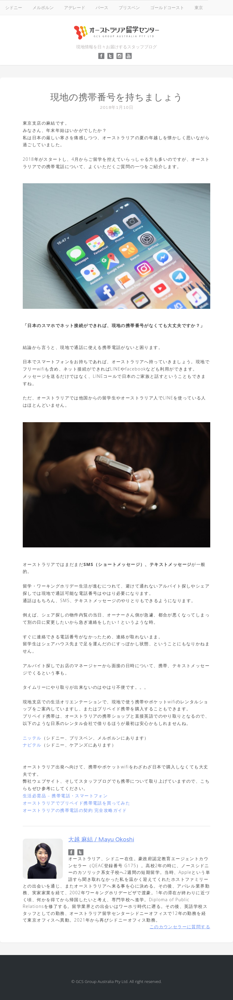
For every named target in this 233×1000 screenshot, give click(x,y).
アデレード (74, 7)
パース (102, 7)
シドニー (13, 7)
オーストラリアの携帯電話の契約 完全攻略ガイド (75, 810)
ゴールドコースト (167, 7)
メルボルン (43, 7)
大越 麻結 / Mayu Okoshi (101, 839)
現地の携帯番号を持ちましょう (116, 97)
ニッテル (32, 738)
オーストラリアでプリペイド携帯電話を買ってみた (76, 803)
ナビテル (32, 745)
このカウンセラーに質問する (180, 926)
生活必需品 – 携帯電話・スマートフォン (65, 795)
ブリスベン (129, 7)
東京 (198, 7)
